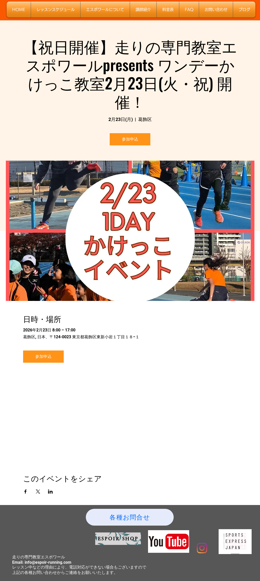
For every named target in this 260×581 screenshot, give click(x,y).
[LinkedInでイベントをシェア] (50, 492)
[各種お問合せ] (130, 517)
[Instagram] (202, 548)
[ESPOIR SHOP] (118, 538)
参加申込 (130, 139)
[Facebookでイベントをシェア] (25, 492)
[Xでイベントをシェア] (38, 492)
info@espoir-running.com (48, 562)
